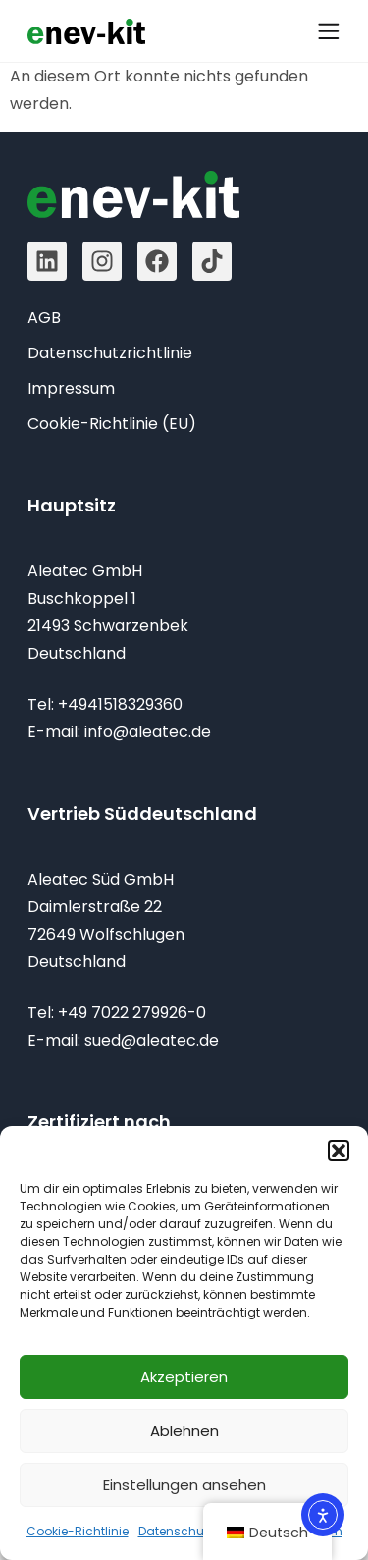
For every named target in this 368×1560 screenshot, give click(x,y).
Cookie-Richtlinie (77, 1531)
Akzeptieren (184, 1377)
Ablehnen (184, 1431)
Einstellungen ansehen (184, 1485)
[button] (338, 1150)
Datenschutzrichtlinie (201, 1531)
